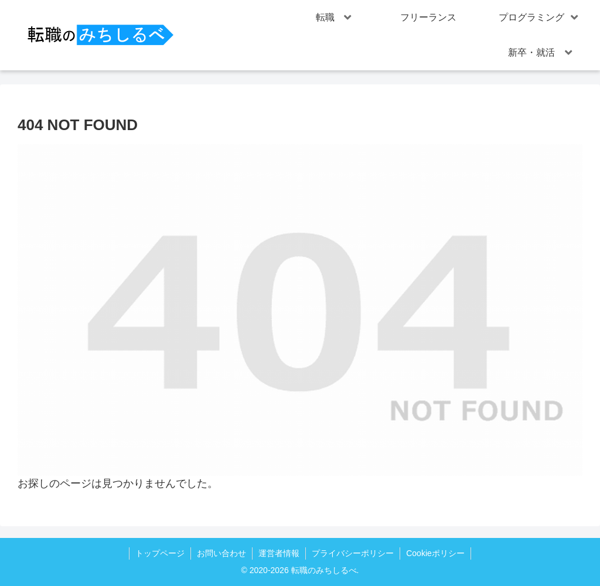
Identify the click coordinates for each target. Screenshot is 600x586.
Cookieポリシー (435, 553)
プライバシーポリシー (353, 553)
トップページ (160, 553)
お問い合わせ (221, 553)
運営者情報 (278, 553)
